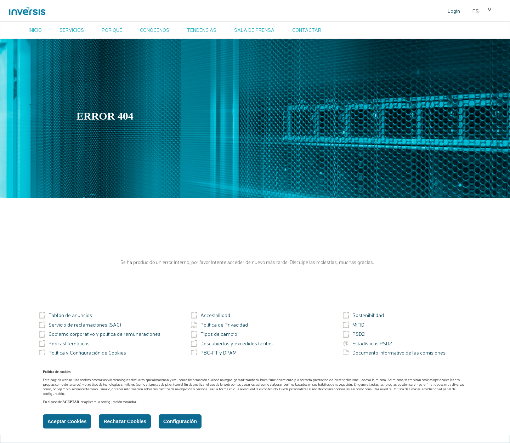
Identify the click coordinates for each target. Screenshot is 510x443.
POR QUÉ (112, 30)
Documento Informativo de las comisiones (394, 353)
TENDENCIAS (201, 30)
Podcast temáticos (64, 343)
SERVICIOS (72, 30)
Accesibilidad (210, 315)
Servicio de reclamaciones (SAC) (80, 325)
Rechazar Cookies (124, 421)
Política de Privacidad (219, 325)
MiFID (353, 325)
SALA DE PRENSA (254, 30)
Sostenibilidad (363, 315)
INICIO (35, 30)
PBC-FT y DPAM (214, 353)
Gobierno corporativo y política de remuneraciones (99, 334)
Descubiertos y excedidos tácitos (232, 343)
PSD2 (354, 334)
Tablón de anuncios (65, 315)
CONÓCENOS (154, 30)
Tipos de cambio (214, 334)
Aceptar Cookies (66, 421)
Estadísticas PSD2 (367, 343)
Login (454, 10)
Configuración (180, 421)
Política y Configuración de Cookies (82, 353)
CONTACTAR (306, 30)
